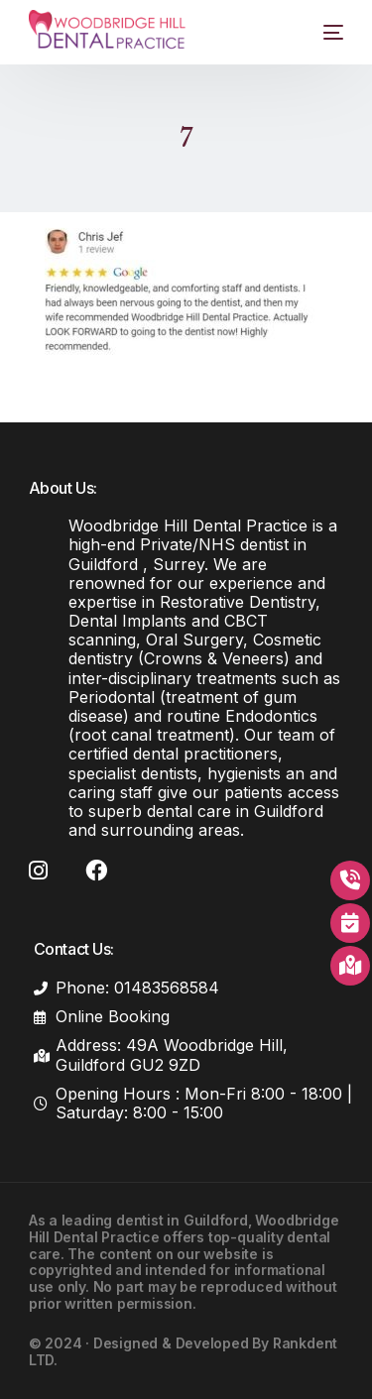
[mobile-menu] (321, 32)
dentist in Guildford (182, 1220)
